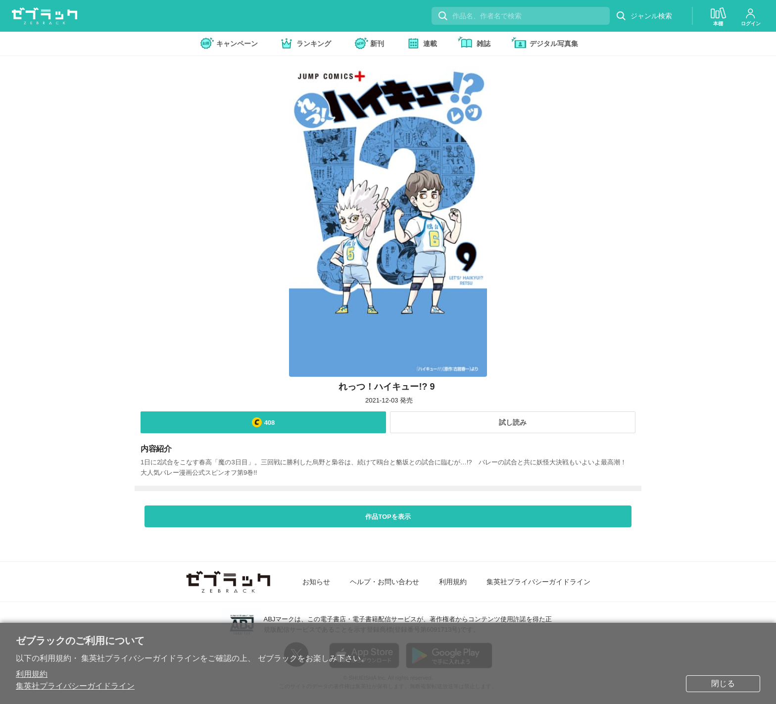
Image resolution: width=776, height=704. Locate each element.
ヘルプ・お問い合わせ (384, 582)
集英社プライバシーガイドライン (75, 686)
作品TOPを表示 (388, 516)
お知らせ (316, 582)
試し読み (513, 422)
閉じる (723, 683)
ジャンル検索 (644, 16)
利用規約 (32, 674)
